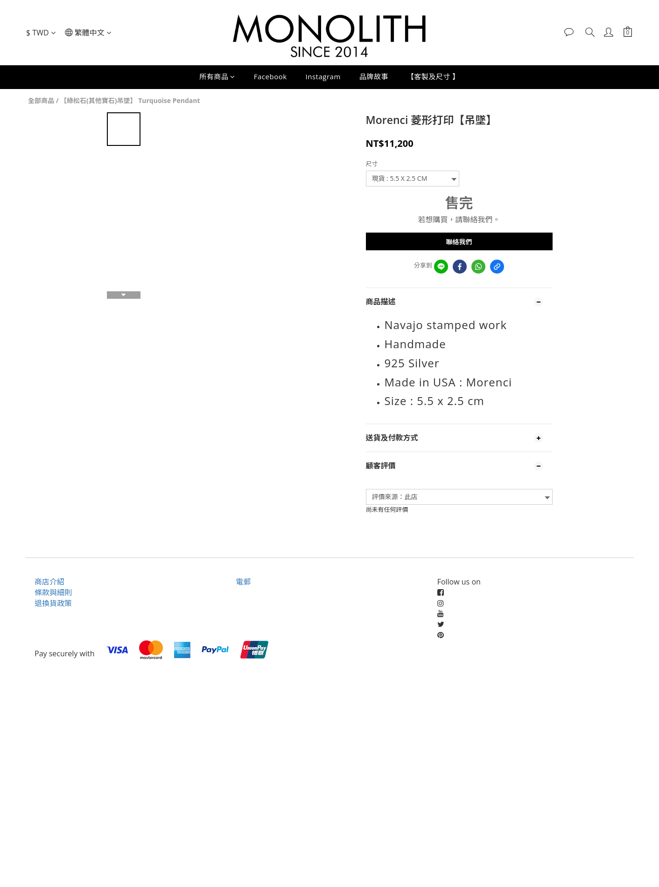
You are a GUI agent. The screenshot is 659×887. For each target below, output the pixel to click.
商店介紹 (49, 582)
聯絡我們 (459, 241)
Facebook (270, 76)
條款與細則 (53, 592)
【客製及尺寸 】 (433, 76)
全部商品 (41, 100)
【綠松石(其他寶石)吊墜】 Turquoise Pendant (130, 100)
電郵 (243, 582)
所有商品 (217, 76)
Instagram (323, 76)
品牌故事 (373, 76)
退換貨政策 (53, 603)
